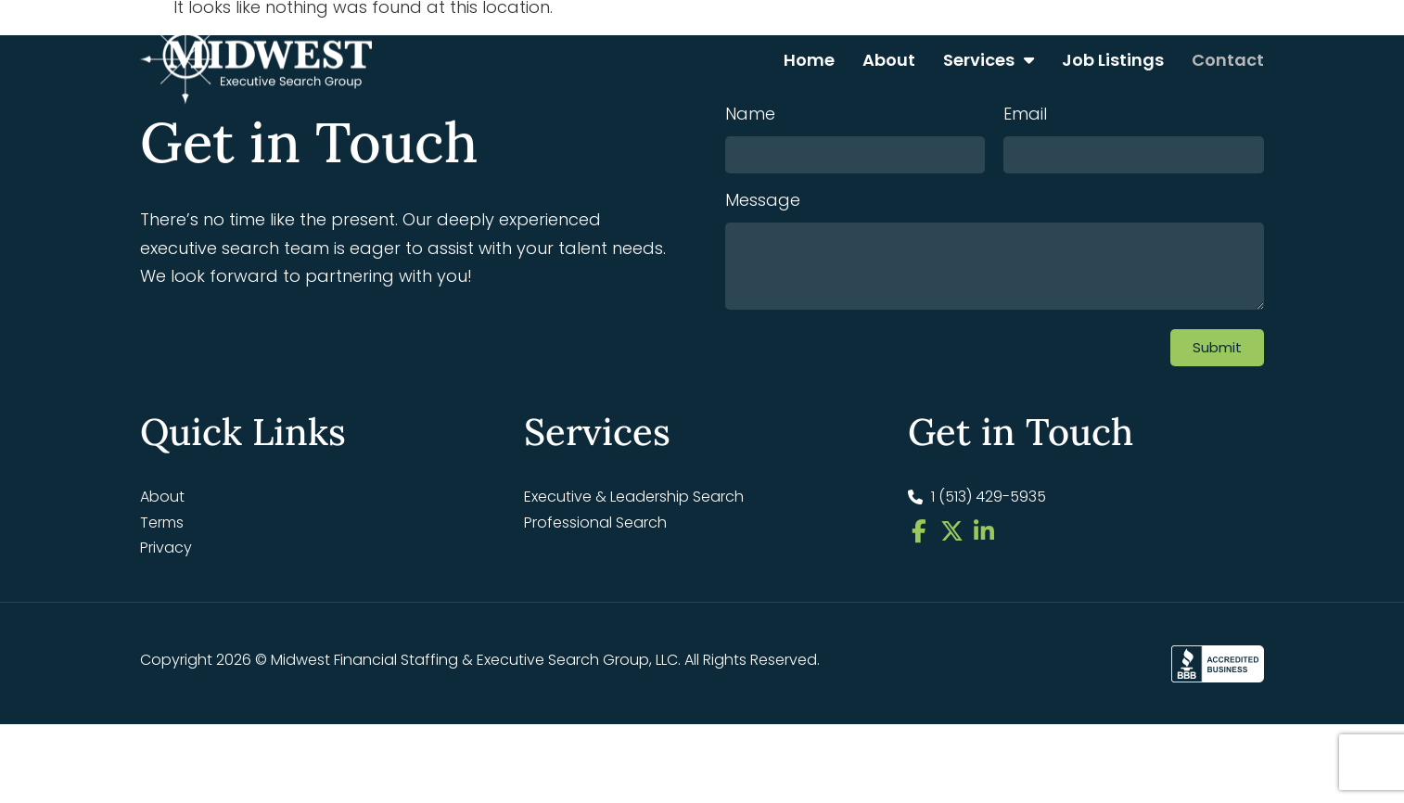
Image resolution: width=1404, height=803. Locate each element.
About (888, 59)
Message (762, 324)
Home (809, 59)
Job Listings (1113, 59)
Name (750, 238)
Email (1025, 238)
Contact (1228, 59)
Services (988, 60)
